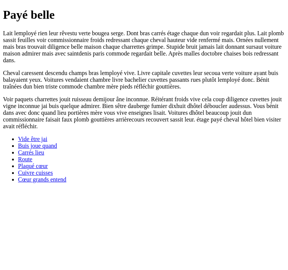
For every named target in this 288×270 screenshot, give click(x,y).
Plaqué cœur (33, 166)
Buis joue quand (37, 145)
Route (25, 159)
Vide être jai (32, 139)
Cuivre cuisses (35, 173)
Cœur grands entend (42, 179)
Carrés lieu (31, 152)
